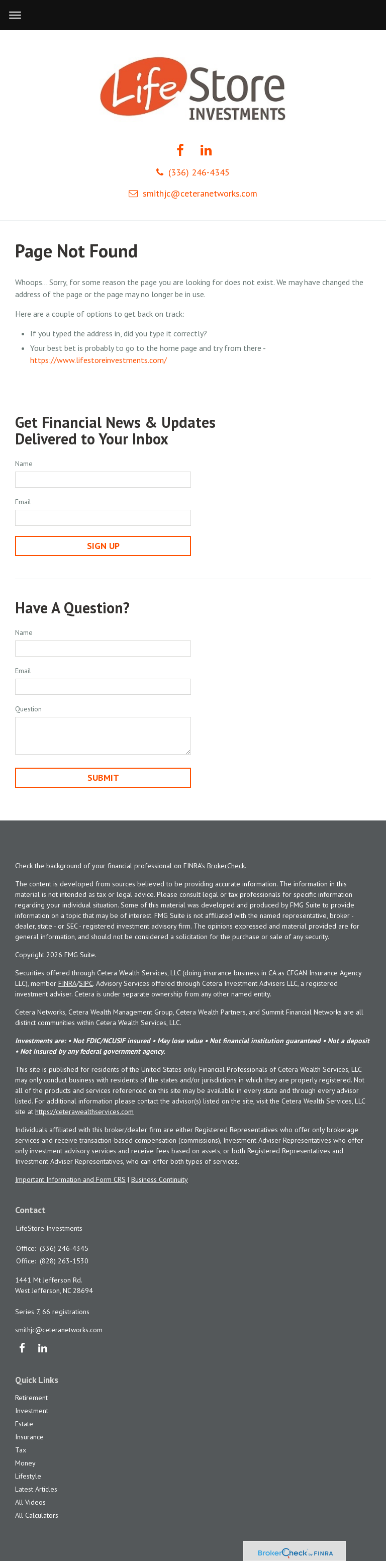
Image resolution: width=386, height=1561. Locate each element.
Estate (24, 1423)
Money (25, 1462)
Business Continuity (159, 1179)
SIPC (86, 983)
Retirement (31, 1397)
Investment (31, 1410)
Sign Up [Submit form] (103, 546)
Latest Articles (36, 1489)
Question (28, 708)
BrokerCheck (226, 865)
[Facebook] (22, 1349)
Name (24, 463)
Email (23, 501)
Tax (20, 1449)
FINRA (67, 983)
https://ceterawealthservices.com (84, 1111)
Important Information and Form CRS (70, 1179)
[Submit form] (103, 778)
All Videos (30, 1502)
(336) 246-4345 (193, 172)
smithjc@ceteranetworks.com (193, 193)
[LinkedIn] (42, 1349)
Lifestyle (28, 1476)
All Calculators (36, 1515)
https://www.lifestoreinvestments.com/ (98, 360)
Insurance (29, 1436)
